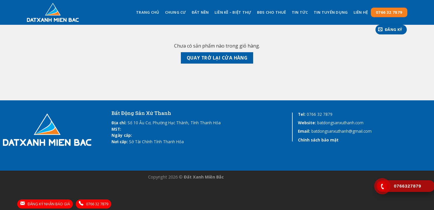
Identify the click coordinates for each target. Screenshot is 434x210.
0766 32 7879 (319, 114)
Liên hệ (361, 12)
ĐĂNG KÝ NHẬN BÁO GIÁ (45, 203)
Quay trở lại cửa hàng (217, 58)
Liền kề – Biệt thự (233, 12)
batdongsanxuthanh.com (340, 122)
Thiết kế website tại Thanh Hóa (255, 177)
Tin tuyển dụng (331, 12)
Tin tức (300, 12)
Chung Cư (175, 12)
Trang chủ (147, 12)
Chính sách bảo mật (318, 140)
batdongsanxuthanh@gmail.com (341, 131)
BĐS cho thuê (271, 12)
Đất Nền (200, 12)
